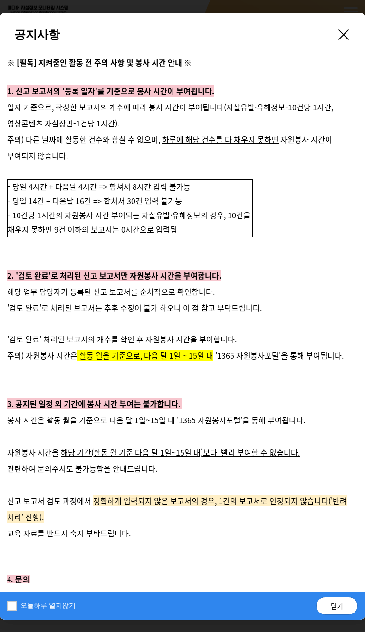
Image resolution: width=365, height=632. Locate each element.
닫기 (337, 606)
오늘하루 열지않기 (48, 605)
